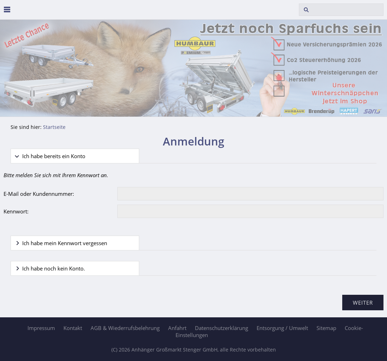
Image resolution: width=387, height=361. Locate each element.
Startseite (54, 127)
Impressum (41, 327)
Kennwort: (16, 211)
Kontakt (72, 327)
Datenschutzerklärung (221, 327)
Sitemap (326, 327)
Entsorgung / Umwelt (282, 327)
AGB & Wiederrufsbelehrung (125, 327)
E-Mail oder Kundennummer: (39, 193)
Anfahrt (177, 327)
